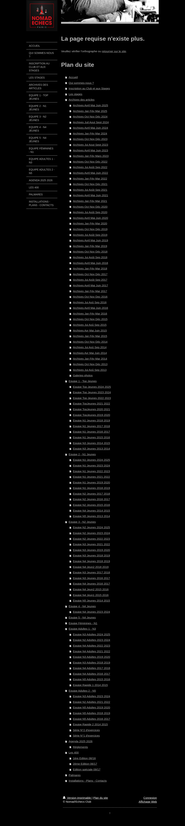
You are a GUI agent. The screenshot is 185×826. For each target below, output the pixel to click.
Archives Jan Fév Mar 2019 (90, 246)
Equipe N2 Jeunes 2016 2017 (91, 499)
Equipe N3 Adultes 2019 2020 (91, 656)
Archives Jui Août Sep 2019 (90, 234)
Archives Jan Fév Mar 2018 (90, 268)
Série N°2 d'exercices (86, 730)
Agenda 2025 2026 (80, 741)
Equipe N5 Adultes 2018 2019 (91, 713)
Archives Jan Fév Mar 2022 (90, 178)
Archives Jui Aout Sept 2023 (90, 144)
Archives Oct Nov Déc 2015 (90, 319)
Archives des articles (82, 99)
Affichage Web (148, 801)
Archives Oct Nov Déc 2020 (90, 206)
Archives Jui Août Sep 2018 (90, 257)
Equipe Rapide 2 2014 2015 (90, 724)
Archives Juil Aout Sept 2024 (91, 122)
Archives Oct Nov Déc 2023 (90, 139)
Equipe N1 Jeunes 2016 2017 (91, 431)
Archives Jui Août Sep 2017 (90, 279)
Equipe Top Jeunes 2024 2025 (92, 386)
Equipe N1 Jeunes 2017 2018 (91, 426)
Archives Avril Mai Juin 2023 (90, 150)
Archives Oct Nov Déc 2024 (90, 116)
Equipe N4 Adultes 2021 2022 (91, 651)
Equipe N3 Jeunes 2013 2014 (91, 448)
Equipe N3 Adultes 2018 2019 (91, 662)
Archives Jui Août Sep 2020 (90, 212)
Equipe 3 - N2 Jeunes (82, 521)
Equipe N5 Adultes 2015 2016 (91, 679)
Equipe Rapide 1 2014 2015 (90, 685)
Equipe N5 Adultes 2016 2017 (91, 718)
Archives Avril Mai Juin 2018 (90, 263)
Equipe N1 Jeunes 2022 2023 (91, 471)
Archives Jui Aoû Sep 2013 (89, 369)
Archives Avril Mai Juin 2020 (90, 217)
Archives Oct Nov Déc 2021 (90, 184)
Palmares (75, 775)
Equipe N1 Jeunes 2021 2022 (91, 476)
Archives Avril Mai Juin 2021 (90, 195)
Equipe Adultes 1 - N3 (82, 628)
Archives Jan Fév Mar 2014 (90, 358)
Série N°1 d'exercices (86, 735)
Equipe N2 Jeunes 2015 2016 (91, 504)
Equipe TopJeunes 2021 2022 (91, 403)
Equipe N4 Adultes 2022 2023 (91, 645)
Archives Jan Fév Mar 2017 (90, 291)
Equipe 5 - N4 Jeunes (82, 617)
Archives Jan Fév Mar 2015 (90, 336)
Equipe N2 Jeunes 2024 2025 (91, 527)
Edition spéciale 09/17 (86, 769)
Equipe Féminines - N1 (83, 623)
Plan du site (100, 797)
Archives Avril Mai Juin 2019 (90, 240)
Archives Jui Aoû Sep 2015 (89, 324)
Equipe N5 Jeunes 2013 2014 (91, 516)
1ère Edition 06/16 (84, 758)
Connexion (150, 797)
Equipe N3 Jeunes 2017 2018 (91, 572)
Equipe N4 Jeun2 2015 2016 (90, 589)
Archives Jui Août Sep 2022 (90, 167)
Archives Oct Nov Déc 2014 (90, 341)
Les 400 (74, 752)
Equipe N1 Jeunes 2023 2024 (91, 465)
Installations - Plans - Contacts (88, 780)
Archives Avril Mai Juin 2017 (90, 285)
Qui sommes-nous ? (81, 82)
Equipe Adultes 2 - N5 (82, 690)
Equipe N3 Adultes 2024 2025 (91, 634)
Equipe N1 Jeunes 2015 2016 (91, 437)
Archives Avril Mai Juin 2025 (90, 105)
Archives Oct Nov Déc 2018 (90, 251)
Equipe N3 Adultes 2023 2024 (91, 696)
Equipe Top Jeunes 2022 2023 (92, 398)
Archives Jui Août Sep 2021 (90, 189)
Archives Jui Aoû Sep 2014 (89, 347)
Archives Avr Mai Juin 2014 (90, 352)
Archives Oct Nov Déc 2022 (90, 161)
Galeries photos (82, 375)
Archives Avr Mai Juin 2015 (90, 330)
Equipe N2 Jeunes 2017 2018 (91, 493)
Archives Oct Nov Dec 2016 (90, 296)
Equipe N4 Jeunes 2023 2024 (91, 611)
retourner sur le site (114, 51)
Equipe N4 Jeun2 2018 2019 (90, 566)
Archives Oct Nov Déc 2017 (90, 274)
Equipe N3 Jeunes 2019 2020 (91, 550)
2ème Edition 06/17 (85, 763)
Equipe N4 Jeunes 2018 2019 (91, 561)
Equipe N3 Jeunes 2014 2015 (91, 443)
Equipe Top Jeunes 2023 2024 (92, 392)
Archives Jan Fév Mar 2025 (90, 111)
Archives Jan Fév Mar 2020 (90, 223)
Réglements (80, 747)
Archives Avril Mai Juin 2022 (90, 172)
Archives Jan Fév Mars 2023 (90, 155)
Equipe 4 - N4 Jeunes (82, 606)
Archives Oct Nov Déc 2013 (90, 364)
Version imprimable (77, 797)
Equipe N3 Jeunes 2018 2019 (91, 555)
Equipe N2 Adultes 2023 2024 (91, 639)
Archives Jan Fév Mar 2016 (90, 313)
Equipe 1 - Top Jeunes (83, 381)
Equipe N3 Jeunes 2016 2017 (91, 578)
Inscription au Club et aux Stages (89, 88)
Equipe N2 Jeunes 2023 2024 (91, 533)
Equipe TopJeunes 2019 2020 (91, 414)
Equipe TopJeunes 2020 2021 (91, 409)
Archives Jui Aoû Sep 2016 (89, 302)
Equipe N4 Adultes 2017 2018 (91, 668)
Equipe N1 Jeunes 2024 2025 (91, 459)
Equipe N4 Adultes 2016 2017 (91, 673)
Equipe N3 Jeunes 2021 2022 (91, 544)
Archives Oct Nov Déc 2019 (90, 229)
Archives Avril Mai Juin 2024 (90, 127)
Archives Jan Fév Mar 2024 (90, 133)
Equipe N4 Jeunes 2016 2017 (91, 583)
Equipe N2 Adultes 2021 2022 (91, 701)
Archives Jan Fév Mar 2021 (90, 201)
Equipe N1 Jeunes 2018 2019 (91, 420)
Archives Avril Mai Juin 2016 (90, 307)
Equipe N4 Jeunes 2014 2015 (91, 510)
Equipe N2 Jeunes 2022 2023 (91, 538)
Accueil (73, 77)
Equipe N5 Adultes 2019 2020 (91, 707)
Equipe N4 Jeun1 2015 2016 (90, 595)
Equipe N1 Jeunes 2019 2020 (91, 482)
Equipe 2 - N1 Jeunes (82, 454)
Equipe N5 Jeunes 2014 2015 (91, 600)
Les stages (75, 94)
